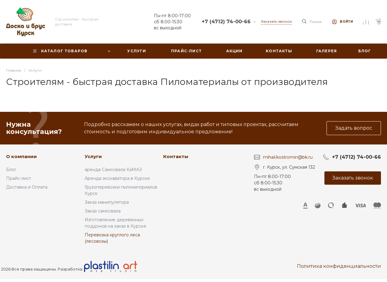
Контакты (175, 156)
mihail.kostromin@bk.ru (288, 157)
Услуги (93, 156)
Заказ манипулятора (107, 202)
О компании (21, 156)
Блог (11, 169)
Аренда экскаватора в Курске (117, 178)
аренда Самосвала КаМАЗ (113, 169)
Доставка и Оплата (26, 187)
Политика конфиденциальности (339, 266)
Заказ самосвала (103, 211)
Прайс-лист (18, 178)
